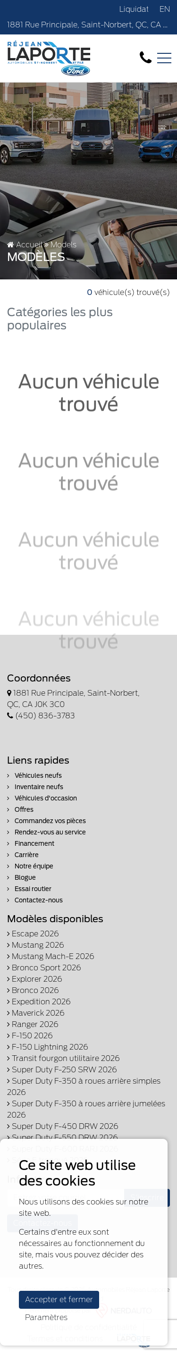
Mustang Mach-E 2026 (50, 956)
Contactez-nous (35, 900)
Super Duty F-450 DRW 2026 (62, 1126)
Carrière (23, 854)
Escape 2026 (33, 933)
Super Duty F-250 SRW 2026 (62, 1069)
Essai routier (29, 888)
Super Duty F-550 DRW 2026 (62, 1137)
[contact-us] (146, 57)
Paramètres (46, 1317)
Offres (20, 809)
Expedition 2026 (39, 1001)
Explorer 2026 (34, 979)
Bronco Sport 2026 (44, 967)
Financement (30, 843)
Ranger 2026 (33, 1024)
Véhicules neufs (34, 775)
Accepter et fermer (59, 1299)
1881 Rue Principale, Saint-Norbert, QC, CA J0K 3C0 (88, 24)
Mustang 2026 (35, 945)
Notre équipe (30, 866)
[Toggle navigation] (164, 58)
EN (165, 9)
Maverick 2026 (36, 1013)
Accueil (24, 244)
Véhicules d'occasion (42, 798)
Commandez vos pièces (46, 821)
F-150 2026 (30, 1035)
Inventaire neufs (35, 787)
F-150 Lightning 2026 (47, 1047)
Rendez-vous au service (46, 832)
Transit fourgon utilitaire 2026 (63, 1058)
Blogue (21, 877)
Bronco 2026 (33, 990)
